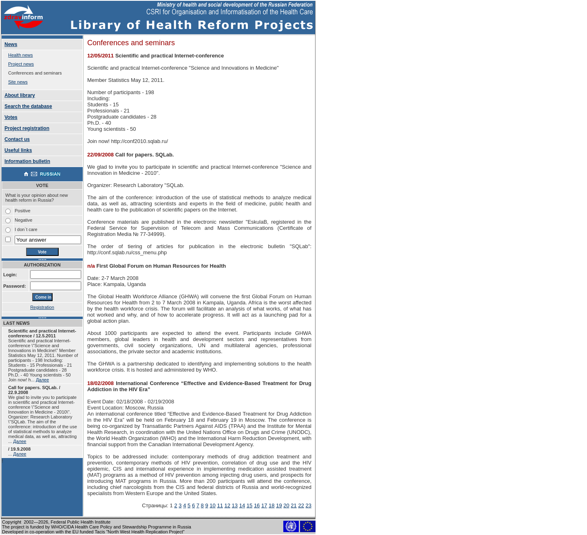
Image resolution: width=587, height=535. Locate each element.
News (10, 44)
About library (19, 95)
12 (227, 505)
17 (264, 505)
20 (286, 505)
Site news (18, 81)
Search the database (28, 106)
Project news (21, 64)
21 (293, 505)
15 (249, 505)
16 (257, 505)
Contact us (17, 139)
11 (220, 505)
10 (212, 505)
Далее (42, 379)
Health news (20, 55)
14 (242, 505)
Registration (42, 307)
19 (279, 505)
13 (235, 505)
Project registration (26, 128)
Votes (11, 117)
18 (271, 505)
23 (308, 505)
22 (301, 505)
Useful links (18, 150)
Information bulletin (27, 161)
